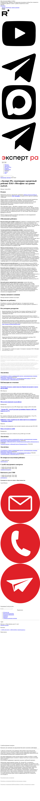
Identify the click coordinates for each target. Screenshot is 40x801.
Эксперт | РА (4, 7)
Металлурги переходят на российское (11, 402)
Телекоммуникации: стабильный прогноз (10, 379)
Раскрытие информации (8, 614)
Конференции (8, 169)
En (2, 162)
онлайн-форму (33, 747)
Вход (3, 8)
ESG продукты (8, 167)
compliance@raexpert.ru (6, 469)
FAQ (6, 173)
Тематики (7, 170)
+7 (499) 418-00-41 (13, 629)
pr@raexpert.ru (4, 477)
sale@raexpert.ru (4, 461)
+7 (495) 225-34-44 (5, 629)
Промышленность (16, 440)
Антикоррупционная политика (10, 618)
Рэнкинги (7, 168)
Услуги (6, 172)
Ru (5, 162)
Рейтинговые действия (6, 177)
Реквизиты (5, 615)
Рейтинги (7, 164)
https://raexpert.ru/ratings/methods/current (11, 324)
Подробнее (3, 5)
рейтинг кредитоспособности (30, 194)
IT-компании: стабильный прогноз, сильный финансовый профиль (16, 378)
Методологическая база (8, 613)
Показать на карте (5, 625)
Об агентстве (6, 612)
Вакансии (5, 617)
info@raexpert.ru (21, 629)
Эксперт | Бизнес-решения (13, 7)
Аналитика (7, 166)
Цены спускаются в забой (8, 428)
